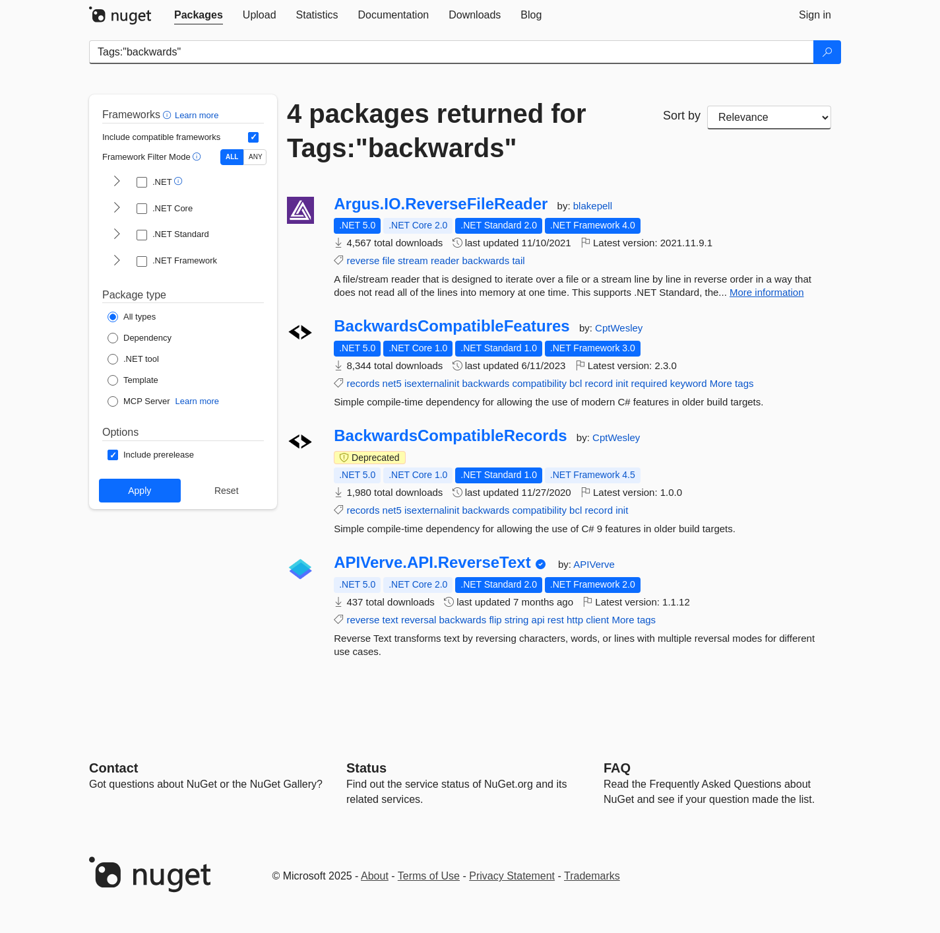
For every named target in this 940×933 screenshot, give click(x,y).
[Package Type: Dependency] (139, 338)
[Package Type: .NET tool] (133, 359)
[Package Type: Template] (133, 380)
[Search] (827, 52)
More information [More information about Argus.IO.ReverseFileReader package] (767, 292)
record (598, 383)
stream (413, 260)
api (538, 619)
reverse (362, 260)
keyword (688, 383)
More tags (732, 383)
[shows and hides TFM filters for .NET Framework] (116, 261)
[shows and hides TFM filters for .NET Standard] (116, 235)
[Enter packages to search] (451, 52)
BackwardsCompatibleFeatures (451, 326)
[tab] (198, 15)
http (575, 619)
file (389, 260)
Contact (113, 768)
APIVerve (594, 564)
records (362, 383)
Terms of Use (429, 875)
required (649, 383)
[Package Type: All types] (131, 317)
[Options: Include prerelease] (150, 455)
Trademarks (592, 875)
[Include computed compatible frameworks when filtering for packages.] (253, 137)
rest (556, 619)
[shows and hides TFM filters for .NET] (116, 182)
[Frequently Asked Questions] (617, 768)
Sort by (682, 115)
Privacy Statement (512, 875)
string (517, 619)
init (621, 383)
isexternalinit (431, 383)
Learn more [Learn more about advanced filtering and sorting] (196, 115)
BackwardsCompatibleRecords (450, 436)
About (375, 875)
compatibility (539, 383)
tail (518, 260)
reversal (418, 619)
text (390, 619)
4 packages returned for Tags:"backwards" (436, 130)
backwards (486, 260)
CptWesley (618, 327)
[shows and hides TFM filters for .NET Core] (116, 208)
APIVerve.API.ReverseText (432, 562)
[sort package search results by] (769, 117)
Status (366, 768)
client (597, 619)
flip (495, 619)
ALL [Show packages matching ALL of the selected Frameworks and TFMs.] (232, 156)
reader (445, 260)
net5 (392, 383)
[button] (168, 114)
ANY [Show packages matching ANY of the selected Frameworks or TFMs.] (256, 156)
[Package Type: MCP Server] (138, 401)
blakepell (592, 205)
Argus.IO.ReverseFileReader (441, 204)
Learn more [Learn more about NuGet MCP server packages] (197, 401)
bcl (575, 383)
